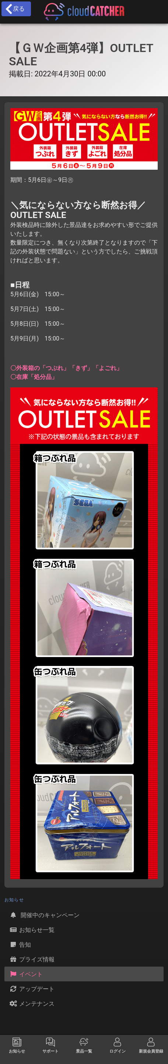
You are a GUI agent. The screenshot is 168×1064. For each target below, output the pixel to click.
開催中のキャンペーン (44, 915)
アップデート (32, 988)
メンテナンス (32, 1003)
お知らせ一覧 (32, 929)
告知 (20, 944)
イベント (26, 974)
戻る (14, 8)
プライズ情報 (32, 959)
